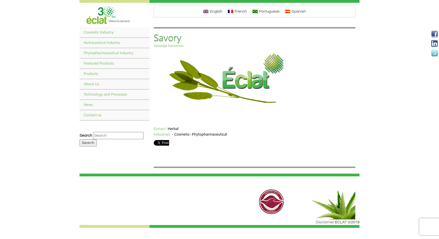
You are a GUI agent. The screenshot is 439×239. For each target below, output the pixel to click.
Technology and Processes (105, 94)
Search (86, 136)
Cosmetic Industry (99, 32)
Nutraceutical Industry (102, 42)
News (88, 104)
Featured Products (99, 63)
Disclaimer (325, 222)
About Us (91, 84)
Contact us (93, 115)
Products (91, 73)
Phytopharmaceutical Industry (109, 53)
